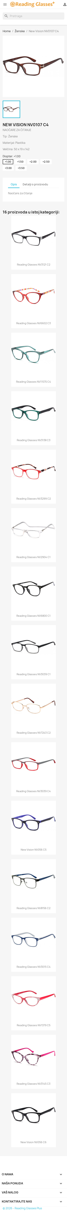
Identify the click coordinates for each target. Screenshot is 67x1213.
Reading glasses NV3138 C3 (33, 440)
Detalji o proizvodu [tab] (35, 184)
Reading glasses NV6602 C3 (33, 323)
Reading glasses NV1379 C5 (33, 1025)
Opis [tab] (14, 184)
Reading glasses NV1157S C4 (33, 381)
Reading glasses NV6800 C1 (33, 615)
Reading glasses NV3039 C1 (34, 674)
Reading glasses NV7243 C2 (34, 732)
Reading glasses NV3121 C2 (33, 264)
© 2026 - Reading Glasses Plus (22, 1208)
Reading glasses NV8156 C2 (33, 908)
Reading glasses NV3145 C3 (33, 1083)
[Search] (33, 16)
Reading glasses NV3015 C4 (34, 966)
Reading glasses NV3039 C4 (33, 791)
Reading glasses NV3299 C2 (33, 498)
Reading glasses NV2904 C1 (33, 557)
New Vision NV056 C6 (33, 1142)
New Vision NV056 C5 (33, 849)
